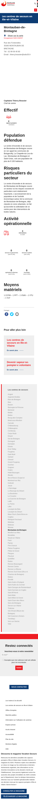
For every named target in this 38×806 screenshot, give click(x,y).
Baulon (10, 405)
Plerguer (11, 553)
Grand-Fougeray (14, 462)
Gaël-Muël (11, 454)
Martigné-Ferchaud (14, 519)
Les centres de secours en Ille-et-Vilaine (17, 343)
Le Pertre (11, 504)
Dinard (10, 436)
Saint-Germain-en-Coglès (17, 590)
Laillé (10, 501)
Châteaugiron (13, 428)
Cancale (11, 423)
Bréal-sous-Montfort (15, 420)
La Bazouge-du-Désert (16, 491)
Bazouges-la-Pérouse (15, 407)
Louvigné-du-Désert (15, 512)
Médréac (11, 522)
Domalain (11, 444)
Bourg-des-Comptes (15, 418)
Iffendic (10, 475)
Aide (7, 749)
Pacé (9, 540)
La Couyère (12, 496)
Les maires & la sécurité (13, 700)
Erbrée (10, 446)
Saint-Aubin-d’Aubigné (16, 582)
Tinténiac (11, 608)
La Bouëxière (12, 493)
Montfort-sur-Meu (14, 532)
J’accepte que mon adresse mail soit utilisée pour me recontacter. (19, 661)
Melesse (11, 525)
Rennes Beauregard (15, 564)
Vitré (9, 624)
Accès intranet (10, 729)
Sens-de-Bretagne (14, 603)
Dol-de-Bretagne (14, 439)
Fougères (11, 452)
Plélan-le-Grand (13, 551)
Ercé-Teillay (12, 449)
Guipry (10, 470)
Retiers (10, 577)
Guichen (11, 465)
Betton (10, 415)
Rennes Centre (13, 566)
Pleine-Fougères (14, 548)
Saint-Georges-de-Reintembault (19, 587)
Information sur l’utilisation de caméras (18, 720)
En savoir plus (12, 350)
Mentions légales (11, 744)
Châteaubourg (13, 425)
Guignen (11, 467)
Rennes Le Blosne (14, 569)
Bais (9, 402)
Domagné (11, 441)
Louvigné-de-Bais (14, 509)
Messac (10, 527)
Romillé (10, 579)
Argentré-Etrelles (14, 397)
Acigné (10, 394)
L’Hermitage (12, 488)
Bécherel (11, 410)
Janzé (10, 486)
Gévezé (10, 459)
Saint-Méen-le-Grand (15, 598)
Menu (35, 10)
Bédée (10, 412)
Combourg (11, 431)
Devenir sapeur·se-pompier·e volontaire (19, 363)
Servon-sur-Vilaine (14, 606)
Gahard (10, 457)
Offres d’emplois (10, 710)
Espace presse (10, 725)
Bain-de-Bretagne (14, 399)
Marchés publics (10, 715)
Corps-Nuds (12, 433)
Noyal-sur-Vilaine (14, 538)
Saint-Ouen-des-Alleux (16, 600)
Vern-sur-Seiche (13, 621)
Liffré (9, 506)
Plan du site (9, 739)
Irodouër (11, 483)
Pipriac (10, 543)
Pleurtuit (11, 556)
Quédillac (11, 559)
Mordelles (11, 535)
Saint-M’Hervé (13, 592)
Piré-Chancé (12, 545)
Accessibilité (9, 734)
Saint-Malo (12, 595)
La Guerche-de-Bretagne (17, 499)
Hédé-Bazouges (13, 472)
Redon (10, 561)
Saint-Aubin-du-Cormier (16, 585)
